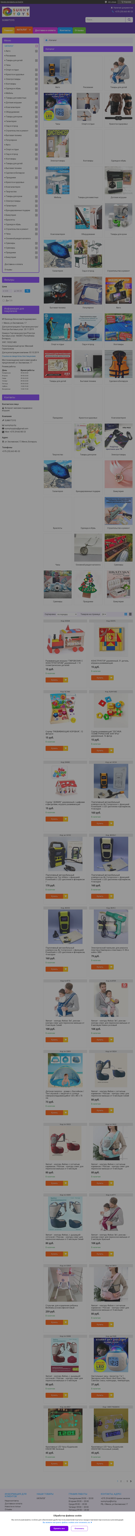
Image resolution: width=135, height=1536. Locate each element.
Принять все (59, 1528)
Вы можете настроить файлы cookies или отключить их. (66, 1522)
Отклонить (79, 1528)
